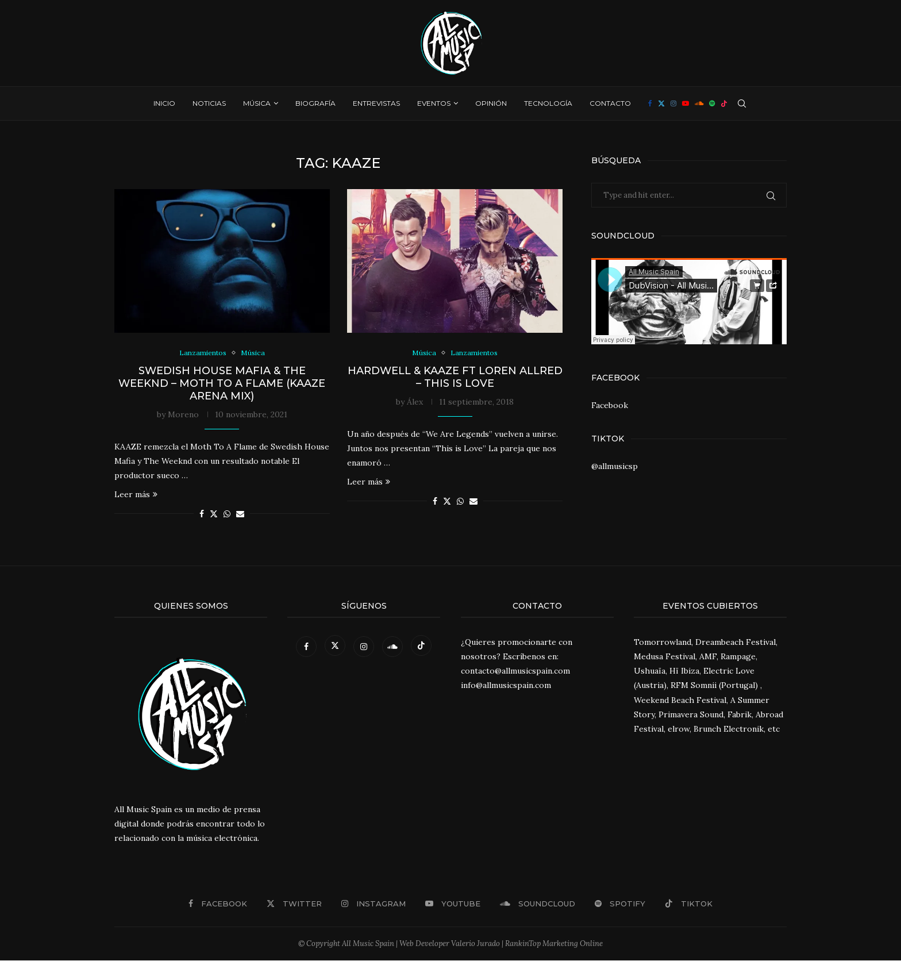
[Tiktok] (724, 103)
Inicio (164, 103)
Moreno (183, 415)
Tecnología (548, 103)
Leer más (135, 495)
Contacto (610, 103)
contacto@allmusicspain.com (515, 671)
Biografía (315, 103)
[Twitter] (661, 103)
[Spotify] (712, 103)
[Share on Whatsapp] (227, 514)
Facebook (609, 405)
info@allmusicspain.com (506, 686)
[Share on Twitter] (214, 514)
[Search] (742, 103)
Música (257, 103)
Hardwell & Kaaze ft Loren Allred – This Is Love (455, 377)
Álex (415, 402)
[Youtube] (685, 103)
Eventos (433, 103)
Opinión (491, 103)
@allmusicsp (614, 466)
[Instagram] (673, 103)
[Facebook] (650, 103)
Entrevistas (376, 103)
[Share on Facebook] (201, 514)
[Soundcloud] (699, 103)
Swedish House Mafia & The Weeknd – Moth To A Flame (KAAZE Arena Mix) (221, 384)
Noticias (209, 103)
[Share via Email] (240, 514)
